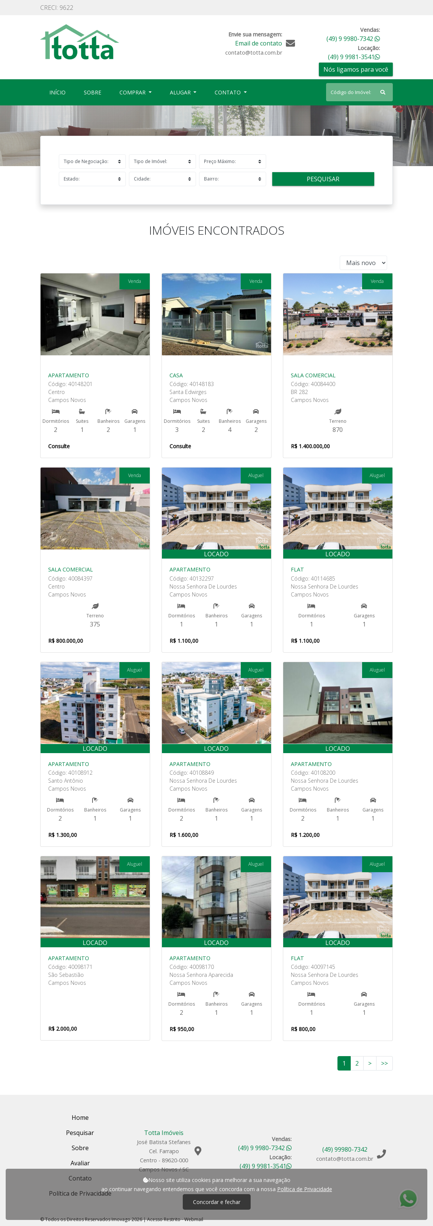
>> (384, 1063)
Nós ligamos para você (355, 69)
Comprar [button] (133, 92)
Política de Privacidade (304, 1189)
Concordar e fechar (216, 1202)
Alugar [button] (181, 92)
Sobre (94, 92)
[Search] (359, 92)
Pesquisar (323, 179)
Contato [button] (228, 92)
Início (59, 92)
